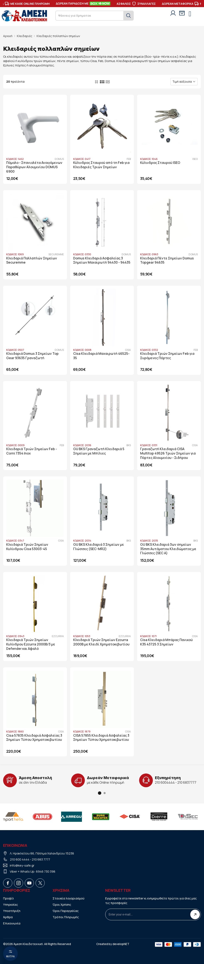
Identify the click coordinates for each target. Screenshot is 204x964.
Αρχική (7, 35)
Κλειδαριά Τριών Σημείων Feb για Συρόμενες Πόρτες (167, 355)
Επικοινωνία (11, 923)
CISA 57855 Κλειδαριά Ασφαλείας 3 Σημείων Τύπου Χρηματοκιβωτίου (101, 737)
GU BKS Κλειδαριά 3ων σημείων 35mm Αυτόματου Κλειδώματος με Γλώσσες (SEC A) (168, 548)
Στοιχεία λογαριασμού (69, 898)
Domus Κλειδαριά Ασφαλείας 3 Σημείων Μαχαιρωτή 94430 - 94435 (101, 260)
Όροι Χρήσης (62, 904)
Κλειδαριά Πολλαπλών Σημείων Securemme (31, 260)
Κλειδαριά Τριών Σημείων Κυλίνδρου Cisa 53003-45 (27, 546)
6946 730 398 (45, 871)
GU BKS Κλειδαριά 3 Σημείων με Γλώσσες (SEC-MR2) (98, 546)
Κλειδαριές (24, 35)
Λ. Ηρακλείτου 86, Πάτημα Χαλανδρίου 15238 (42, 853)
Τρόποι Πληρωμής (66, 917)
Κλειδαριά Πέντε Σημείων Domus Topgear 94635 (167, 260)
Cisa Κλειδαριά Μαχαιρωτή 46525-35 (101, 355)
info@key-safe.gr (22, 865)
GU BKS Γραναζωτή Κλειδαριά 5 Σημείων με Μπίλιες (98, 451)
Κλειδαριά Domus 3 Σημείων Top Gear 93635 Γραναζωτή (32, 355)
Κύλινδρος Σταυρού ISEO (160, 163)
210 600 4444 (19, 859)
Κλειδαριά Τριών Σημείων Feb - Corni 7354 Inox (31, 451)
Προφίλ (8, 898)
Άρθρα (8, 917)
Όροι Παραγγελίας (66, 911)
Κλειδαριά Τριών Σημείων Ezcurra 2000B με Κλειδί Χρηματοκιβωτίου (101, 642)
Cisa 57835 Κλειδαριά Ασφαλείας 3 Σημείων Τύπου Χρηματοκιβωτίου (34, 737)
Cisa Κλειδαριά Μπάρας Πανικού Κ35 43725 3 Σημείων (166, 642)
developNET (121, 944)
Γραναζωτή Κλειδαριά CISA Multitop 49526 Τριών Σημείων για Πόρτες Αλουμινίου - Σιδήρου (168, 453)
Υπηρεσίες (10, 904)
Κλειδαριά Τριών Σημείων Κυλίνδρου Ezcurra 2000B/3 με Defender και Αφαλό (30, 644)
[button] (99, 793)
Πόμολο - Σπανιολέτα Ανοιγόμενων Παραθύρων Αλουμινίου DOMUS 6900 (34, 167)
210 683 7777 (41, 859)
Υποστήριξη (11, 911)
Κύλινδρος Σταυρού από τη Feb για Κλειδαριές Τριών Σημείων (101, 165)
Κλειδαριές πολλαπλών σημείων (58, 35)
